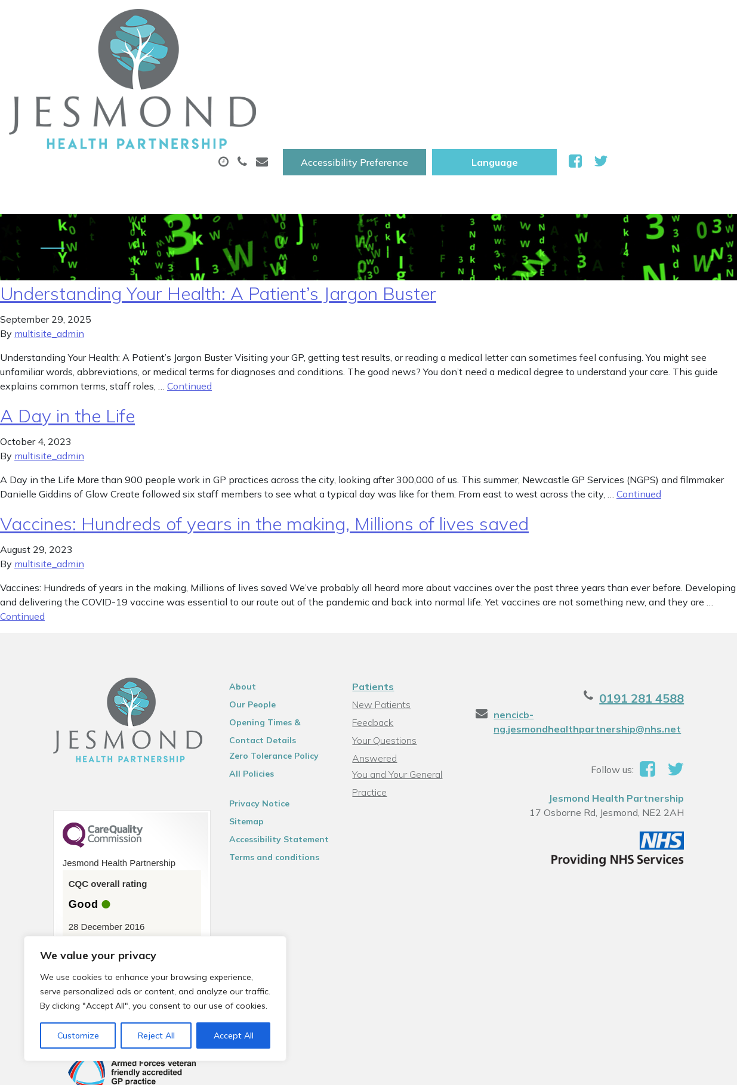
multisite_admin (49, 267)
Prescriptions (393, 59)
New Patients (179, 101)
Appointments (277, 59)
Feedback (371, 656)
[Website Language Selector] (614, 22)
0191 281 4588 (667, 632)
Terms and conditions (263, 791)
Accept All (234, 1035)
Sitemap (235, 755)
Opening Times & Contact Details (272, 658)
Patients (372, 620)
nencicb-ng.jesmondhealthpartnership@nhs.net (596, 655)
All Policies (240, 707)
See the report (78, 881)
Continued (189, 320)
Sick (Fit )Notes (503, 59)
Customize (78, 1035)
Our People (241, 638)
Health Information (307, 101)
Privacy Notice (248, 737)
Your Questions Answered (406, 674)
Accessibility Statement (267, 773)
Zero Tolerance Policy (262, 689)
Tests (596, 59)
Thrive (698, 1067)
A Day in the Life (67, 349)
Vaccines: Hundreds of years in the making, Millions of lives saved (264, 457)
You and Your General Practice (396, 693)
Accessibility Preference (474, 22)
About (170, 59)
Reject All (156, 1035)
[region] (155, 998)
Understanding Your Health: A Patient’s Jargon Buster (218, 227)
